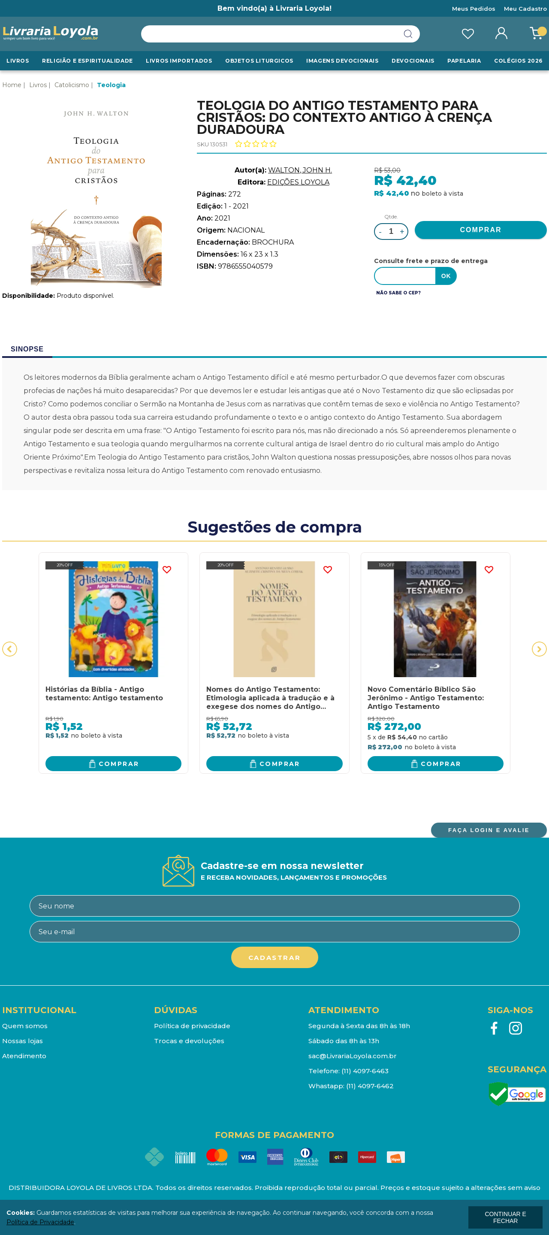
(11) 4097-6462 (370, 1086)
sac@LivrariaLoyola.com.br (352, 1056)
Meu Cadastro (525, 8)
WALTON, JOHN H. (300, 170)
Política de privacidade (192, 1026)
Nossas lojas (22, 1041)
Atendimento (24, 1056)
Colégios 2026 (518, 61)
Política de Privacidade (40, 1222)
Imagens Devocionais (342, 61)
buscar (408, 34)
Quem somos (25, 1026)
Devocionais (413, 61)
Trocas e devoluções (189, 1041)
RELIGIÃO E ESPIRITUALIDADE (87, 61)
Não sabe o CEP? (398, 293)
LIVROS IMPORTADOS (179, 61)
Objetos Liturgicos (259, 61)
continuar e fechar (505, 1217)
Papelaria (464, 61)
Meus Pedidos (473, 8)
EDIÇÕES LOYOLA (298, 182)
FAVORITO (166, 569)
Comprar (119, 764)
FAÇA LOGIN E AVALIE (489, 830)
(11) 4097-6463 (365, 1071)
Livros (17, 61)
